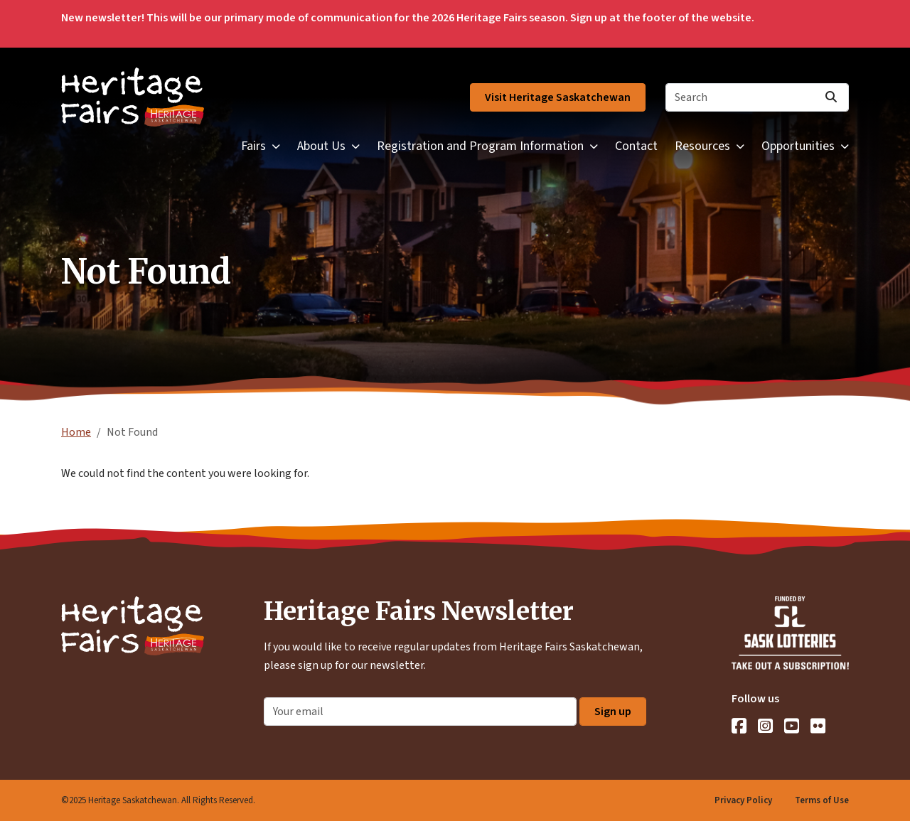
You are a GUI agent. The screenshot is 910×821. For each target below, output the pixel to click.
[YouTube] (791, 725)
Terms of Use (822, 800)
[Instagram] (765, 725)
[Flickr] (817, 725)
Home (76, 432)
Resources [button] (702, 146)
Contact (636, 146)
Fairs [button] (253, 146)
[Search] (757, 97)
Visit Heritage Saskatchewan (558, 97)
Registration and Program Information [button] (480, 146)
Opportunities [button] (798, 146)
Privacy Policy (743, 800)
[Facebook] (739, 725)
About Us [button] (321, 146)
